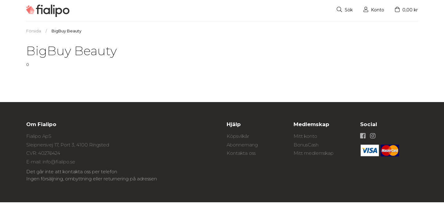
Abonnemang (242, 145)
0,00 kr (406, 10)
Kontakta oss (241, 153)
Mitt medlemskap (314, 153)
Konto (374, 10)
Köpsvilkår (238, 136)
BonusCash (306, 145)
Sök (345, 10)
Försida (33, 30)
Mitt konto (305, 136)
